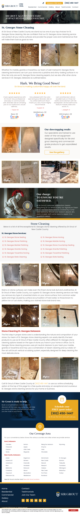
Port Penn (44, 473)
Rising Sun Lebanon (47, 444)
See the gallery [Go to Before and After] (56, 152)
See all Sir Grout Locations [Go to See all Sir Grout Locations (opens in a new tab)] (31, 479)
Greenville (26, 463)
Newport (44, 465)
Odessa (43, 468)
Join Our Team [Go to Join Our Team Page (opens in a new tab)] (28, 495)
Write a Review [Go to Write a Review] (43, 3)
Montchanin (44, 458)
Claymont (9, 473)
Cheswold (9, 447)
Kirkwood (26, 468)
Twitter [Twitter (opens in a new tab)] (31, 500)
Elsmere (26, 460)
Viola (42, 449)
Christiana (9, 470)
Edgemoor (27, 458)
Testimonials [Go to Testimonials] (66, 7)
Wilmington (62, 468)
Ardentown (9, 463)
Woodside (44, 452)
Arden (7, 458)
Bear (7, 465)
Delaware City (10, 475)
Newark (43, 463)
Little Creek (27, 449)
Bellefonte (9, 468)
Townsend (62, 465)
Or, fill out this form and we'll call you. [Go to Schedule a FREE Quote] (62, 417)
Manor (26, 470)
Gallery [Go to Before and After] (51, 7)
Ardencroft (9, 460)
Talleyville (62, 463)
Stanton (61, 460)
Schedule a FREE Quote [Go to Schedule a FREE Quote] (54, 3)
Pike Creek (44, 470)
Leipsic (26, 447)
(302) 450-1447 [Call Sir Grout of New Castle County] (71, 3)
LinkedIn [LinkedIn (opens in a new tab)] (40, 500)
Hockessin (26, 465)
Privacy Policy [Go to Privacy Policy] (52, 509)
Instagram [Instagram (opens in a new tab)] (23, 500)
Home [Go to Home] (4, 488)
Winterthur (62, 470)
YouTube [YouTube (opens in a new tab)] (35, 500)
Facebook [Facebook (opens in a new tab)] (27, 500)
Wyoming (62, 444)
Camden (8, 444)
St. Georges (62, 458)
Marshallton (27, 473)
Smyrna (43, 447)
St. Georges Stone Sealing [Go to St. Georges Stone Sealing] (15, 237)
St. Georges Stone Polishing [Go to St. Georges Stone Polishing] (16, 241)
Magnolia (26, 452)
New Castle (44, 460)
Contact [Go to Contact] (75, 7)
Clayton (8, 449)
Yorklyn (61, 473)
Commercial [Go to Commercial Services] (42, 7)
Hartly (7, 452)
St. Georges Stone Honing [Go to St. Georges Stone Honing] (53, 237)
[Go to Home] (14, 6)
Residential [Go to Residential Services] (32, 7)
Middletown (27, 475)
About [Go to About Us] (57, 7)
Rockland (44, 475)
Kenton (26, 444)
